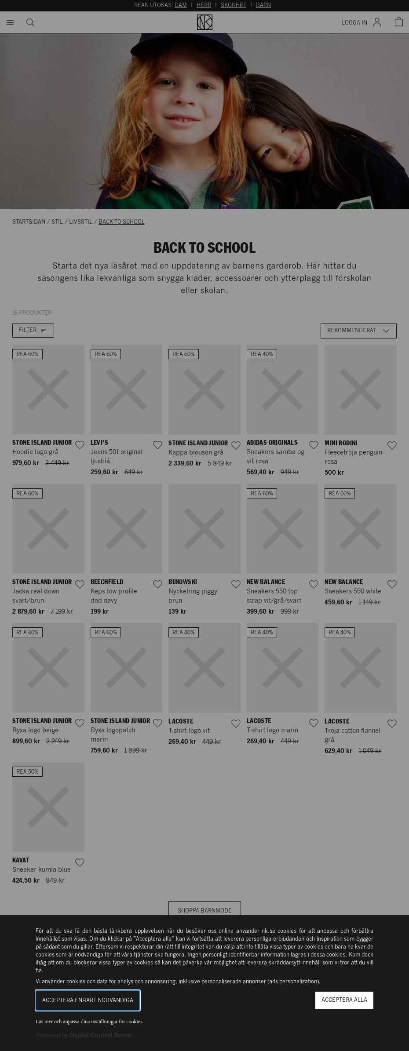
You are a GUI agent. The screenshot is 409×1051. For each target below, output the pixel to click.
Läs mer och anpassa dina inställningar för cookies (89, 1021)
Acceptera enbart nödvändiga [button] (87, 1000)
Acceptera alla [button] (344, 1000)
